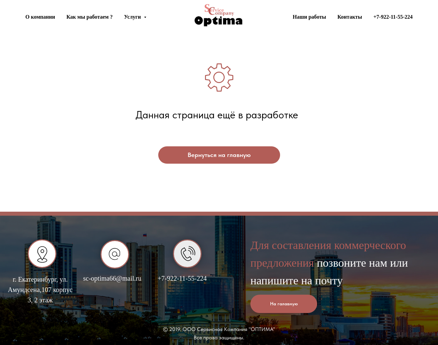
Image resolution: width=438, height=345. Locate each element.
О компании (40, 17)
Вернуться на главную (219, 155)
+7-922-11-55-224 (393, 17)
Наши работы (309, 17)
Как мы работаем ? (89, 17)
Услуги (133, 17)
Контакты (350, 17)
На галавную (284, 303)
